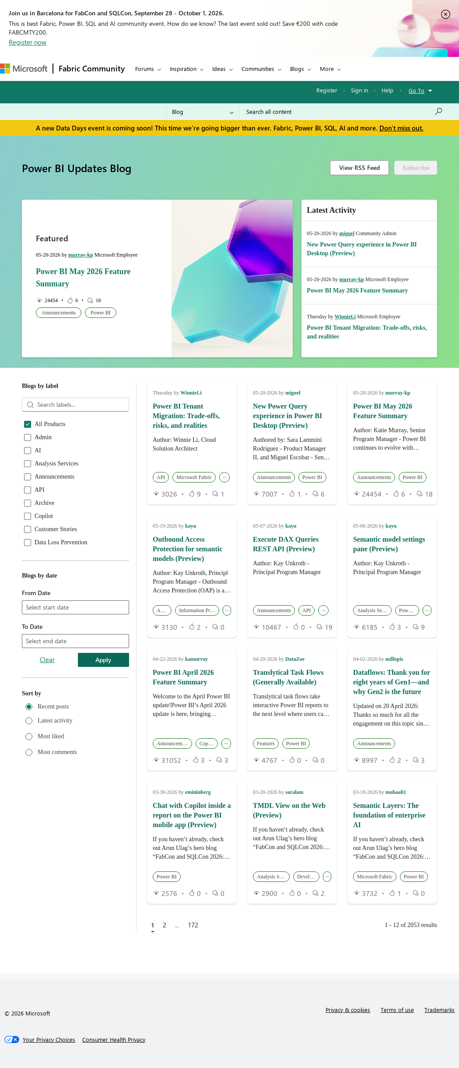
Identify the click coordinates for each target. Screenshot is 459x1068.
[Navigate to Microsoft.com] (23, 68)
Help (387, 90)
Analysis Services (56, 464)
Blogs (297, 68)
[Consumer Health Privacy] (113, 1039)
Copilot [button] (207, 743)
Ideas (219, 68)
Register (326, 90)
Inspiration (183, 68)
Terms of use (397, 1009)
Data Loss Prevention (61, 542)
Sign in (359, 90)
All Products (50, 424)
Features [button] (266, 743)
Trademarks (439, 1009)
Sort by (31, 693)
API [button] (161, 477)
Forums (144, 68)
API (40, 490)
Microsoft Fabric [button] (194, 477)
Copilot (44, 516)
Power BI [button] (101, 313)
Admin (43, 437)
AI (38, 451)
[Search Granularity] (203, 111)
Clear (47, 659)
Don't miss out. (401, 127)
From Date (36, 593)
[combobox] (344, 111)
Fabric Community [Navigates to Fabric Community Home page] (92, 68)
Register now (27, 42)
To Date (32, 626)
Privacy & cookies (348, 1009)
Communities (258, 68)
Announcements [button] (59, 313)
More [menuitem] (327, 68)
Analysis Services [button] (374, 610)
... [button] (225, 476)
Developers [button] (308, 877)
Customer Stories (56, 529)
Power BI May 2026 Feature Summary (357, 290)
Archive (44, 503)
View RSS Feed (359, 167)
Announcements (54, 477)
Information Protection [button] (199, 610)
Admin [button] (164, 610)
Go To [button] (416, 90)
